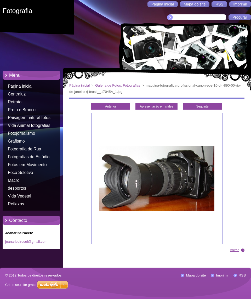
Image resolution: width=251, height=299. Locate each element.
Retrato (14, 102)
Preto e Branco (22, 110)
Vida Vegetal (19, 196)
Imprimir (222, 275)
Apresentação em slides (156, 106)
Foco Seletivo (20, 172)
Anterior (110, 106)
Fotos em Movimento (27, 164)
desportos (17, 188)
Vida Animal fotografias (29, 125)
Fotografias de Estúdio (28, 157)
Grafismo (16, 141)
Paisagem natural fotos (29, 117)
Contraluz (17, 94)
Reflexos (16, 204)
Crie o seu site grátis (20, 285)
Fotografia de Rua (24, 149)
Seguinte (202, 106)
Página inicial (20, 86)
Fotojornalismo (21, 133)
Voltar (234, 250)
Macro (13, 180)
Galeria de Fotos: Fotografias (117, 85)
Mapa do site (196, 275)
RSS (242, 275)
